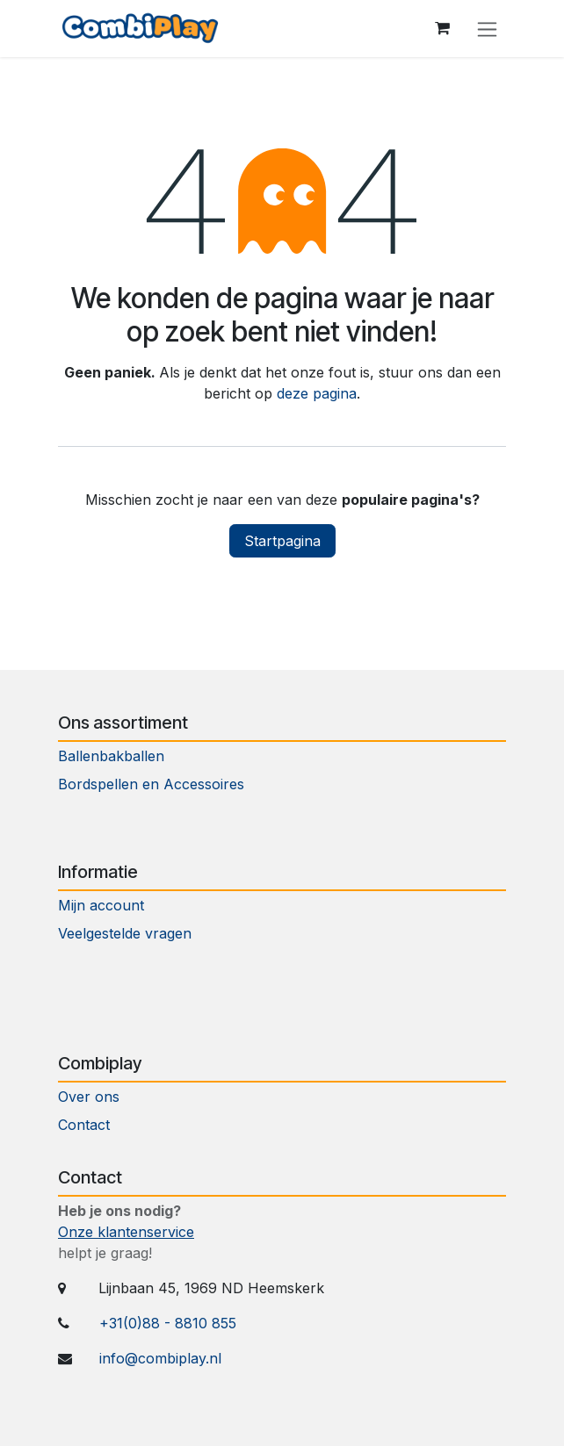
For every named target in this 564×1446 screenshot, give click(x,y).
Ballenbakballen (111, 756)
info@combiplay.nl (160, 1358)
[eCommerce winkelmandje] (442, 28)
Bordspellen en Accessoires (151, 784)
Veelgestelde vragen (125, 933)
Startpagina (282, 541)
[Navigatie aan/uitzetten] (487, 28)
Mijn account (101, 905)
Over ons (88, 1096)
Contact (86, 1124)
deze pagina (317, 393)
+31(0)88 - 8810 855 (167, 1323)
